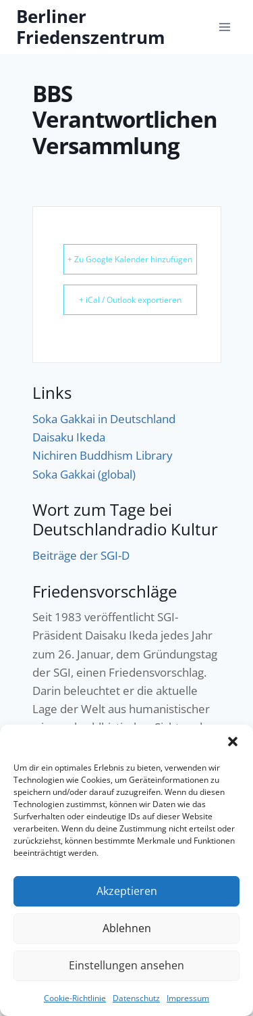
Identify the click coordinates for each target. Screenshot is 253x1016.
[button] (233, 741)
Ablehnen (126, 928)
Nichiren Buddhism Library (102, 455)
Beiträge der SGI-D (81, 555)
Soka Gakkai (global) (84, 474)
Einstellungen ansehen (127, 965)
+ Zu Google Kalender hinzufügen (129, 259)
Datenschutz (136, 998)
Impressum (188, 998)
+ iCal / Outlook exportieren (130, 300)
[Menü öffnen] (224, 26)
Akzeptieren (126, 891)
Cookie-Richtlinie (75, 998)
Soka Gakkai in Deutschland (103, 419)
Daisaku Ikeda (68, 437)
